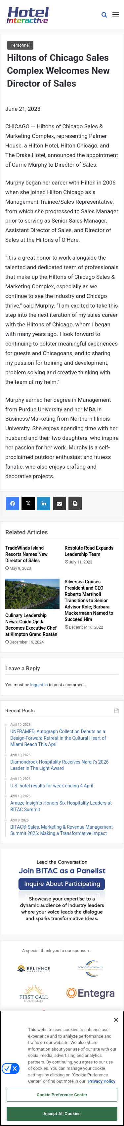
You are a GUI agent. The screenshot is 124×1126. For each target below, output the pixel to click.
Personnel (20, 45)
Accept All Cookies (61, 1113)
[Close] (116, 1020)
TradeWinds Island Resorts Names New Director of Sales (26, 554)
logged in (39, 684)
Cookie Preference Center (62, 1094)
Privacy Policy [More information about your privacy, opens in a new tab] (101, 1081)
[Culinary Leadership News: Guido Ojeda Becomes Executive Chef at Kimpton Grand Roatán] (32, 594)
